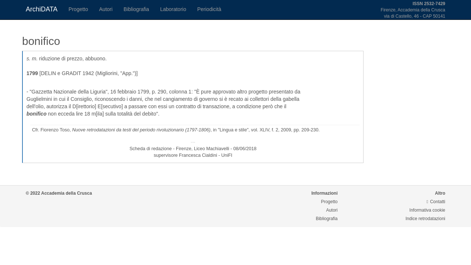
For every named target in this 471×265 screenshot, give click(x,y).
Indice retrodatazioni (425, 218)
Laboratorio (173, 9)
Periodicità (209, 9)
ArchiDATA (41, 9)
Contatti (435, 201)
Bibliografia (136, 9)
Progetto (78, 9)
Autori (106, 9)
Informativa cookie (427, 210)
